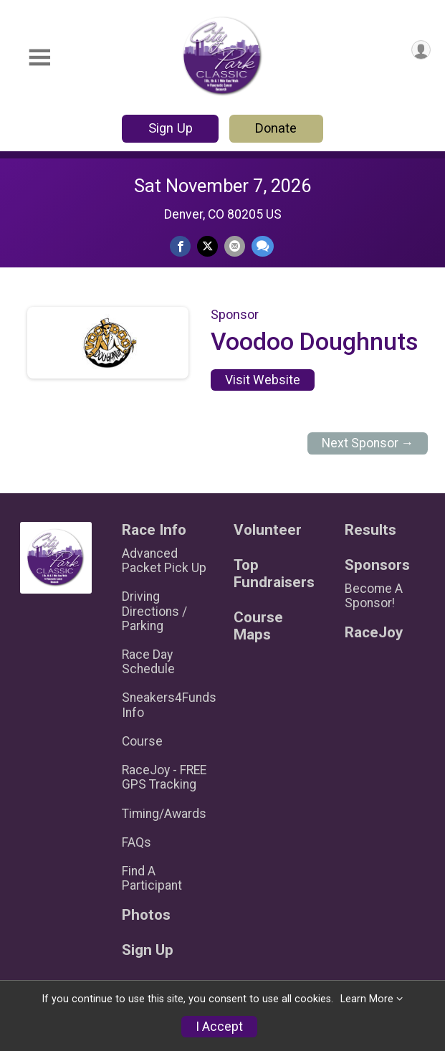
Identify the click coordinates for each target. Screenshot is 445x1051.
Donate (276, 127)
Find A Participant (152, 878)
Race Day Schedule (148, 661)
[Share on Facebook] (180, 246)
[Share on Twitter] (207, 246)
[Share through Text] (263, 246)
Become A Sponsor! (374, 595)
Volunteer (268, 530)
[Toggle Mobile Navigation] (39, 57)
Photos (146, 915)
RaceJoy (374, 632)
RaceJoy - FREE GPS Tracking (164, 777)
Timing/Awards (164, 814)
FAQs (136, 842)
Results (370, 530)
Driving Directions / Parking (154, 610)
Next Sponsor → (368, 443)
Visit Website (262, 380)
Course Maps (258, 626)
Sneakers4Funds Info (166, 704)
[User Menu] (421, 50)
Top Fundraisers (274, 574)
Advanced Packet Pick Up (164, 560)
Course (142, 741)
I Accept (219, 1026)
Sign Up (170, 127)
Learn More (366, 999)
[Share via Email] (234, 246)
